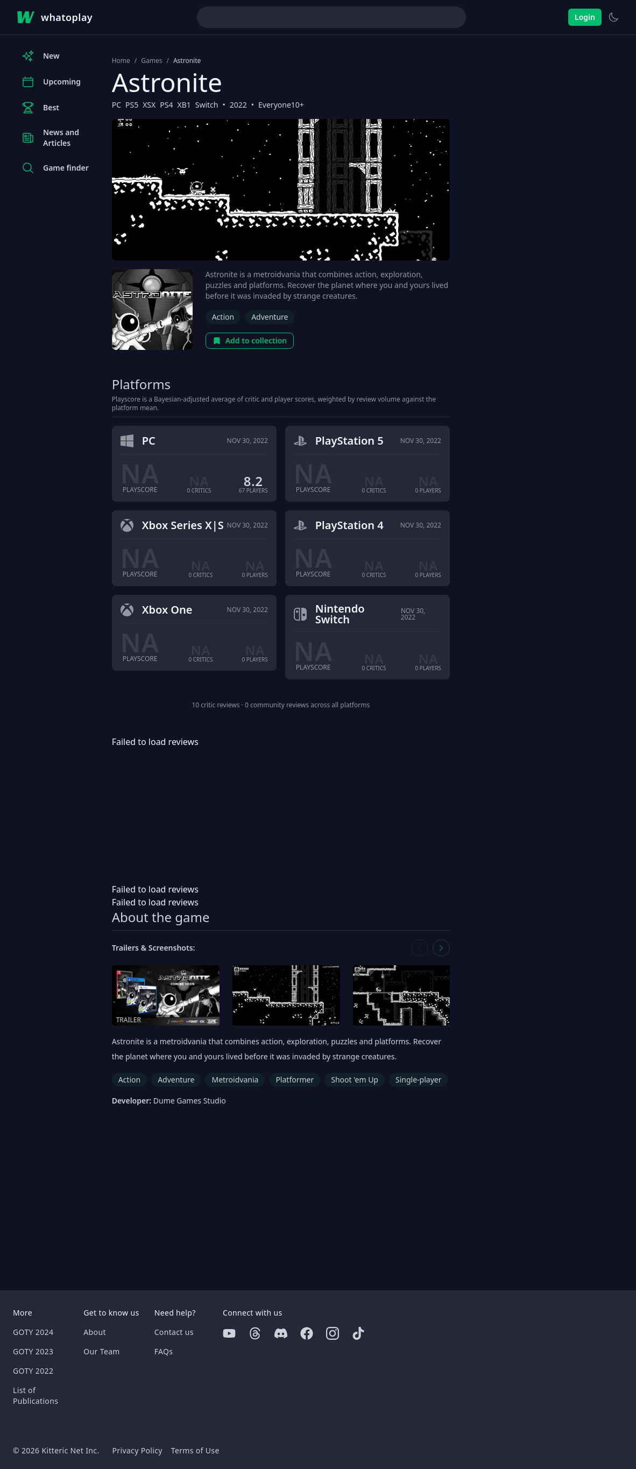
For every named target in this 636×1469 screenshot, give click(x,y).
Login (585, 17)
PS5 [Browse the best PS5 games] (131, 105)
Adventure (269, 317)
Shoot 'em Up (354, 1079)
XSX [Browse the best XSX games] (149, 105)
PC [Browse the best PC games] (116, 105)
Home (121, 61)
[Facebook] (306, 1333)
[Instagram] (332, 1333)
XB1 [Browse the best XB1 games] (183, 105)
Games (151, 61)
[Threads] (255, 1333)
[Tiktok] (358, 1333)
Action (223, 317)
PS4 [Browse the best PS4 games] (166, 105)
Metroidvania (234, 1079)
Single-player (418, 1079)
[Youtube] (229, 1333)
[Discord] (280, 1333)
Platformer (294, 1079)
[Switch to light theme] (613, 17)
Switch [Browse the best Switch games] (206, 105)
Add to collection (250, 340)
